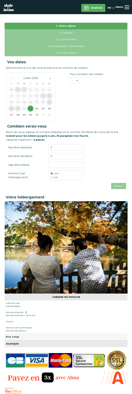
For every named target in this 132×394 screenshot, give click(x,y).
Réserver (93, 8)
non (56, 173)
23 (30, 108)
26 (49, 108)
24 (36, 108)
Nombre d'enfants (20, 156)
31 (37, 114)
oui (56, 177)
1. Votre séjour (66, 25)
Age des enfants (18, 164)
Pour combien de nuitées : (87, 74)
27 (11, 114)
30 (30, 114)
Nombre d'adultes (20, 147)
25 (43, 108)
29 (24, 114)
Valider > (118, 186)
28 (17, 114)
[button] (14, 247)
